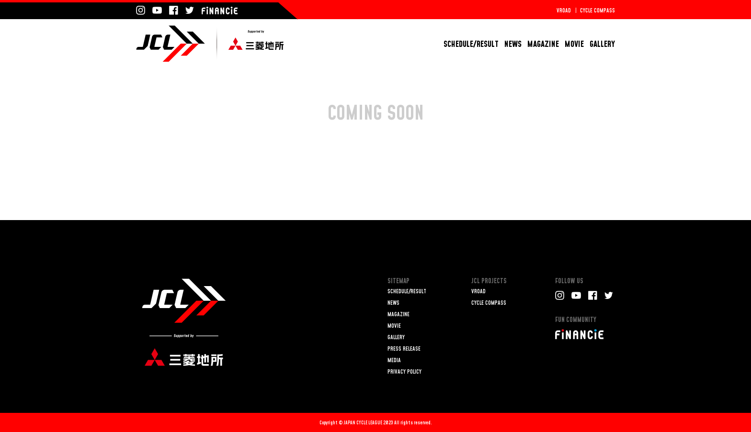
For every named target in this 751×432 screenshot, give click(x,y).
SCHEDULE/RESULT (471, 44)
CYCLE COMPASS (597, 11)
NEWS (513, 44)
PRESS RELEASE (404, 349)
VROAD (564, 11)
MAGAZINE (543, 44)
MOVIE (574, 44)
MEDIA (394, 360)
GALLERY (602, 44)
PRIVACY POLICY (404, 372)
